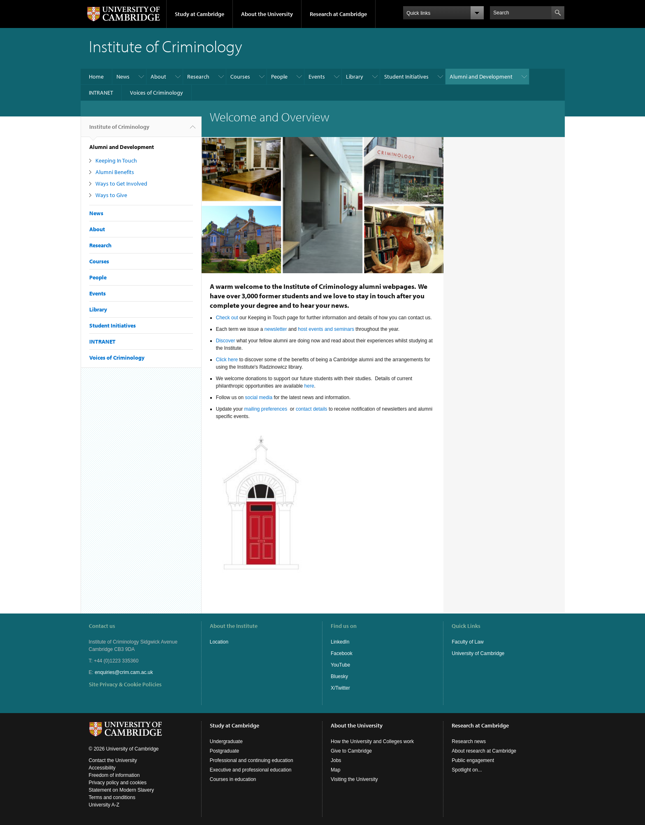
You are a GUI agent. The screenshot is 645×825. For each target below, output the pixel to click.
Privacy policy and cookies (118, 782)
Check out (227, 318)
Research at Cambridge (338, 14)
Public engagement (473, 760)
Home (96, 76)
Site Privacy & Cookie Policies (125, 684)
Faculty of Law (467, 642)
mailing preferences (266, 409)
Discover (225, 341)
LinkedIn (340, 642)
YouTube (340, 665)
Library (354, 76)
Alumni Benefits (114, 172)
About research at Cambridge (484, 751)
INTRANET (101, 92)
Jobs (336, 760)
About (158, 76)
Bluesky (339, 676)
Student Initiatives (406, 76)
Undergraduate (226, 741)
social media (258, 397)
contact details (311, 409)
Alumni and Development (481, 76)
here (309, 386)
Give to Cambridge (351, 751)
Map (335, 770)
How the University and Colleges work (372, 741)
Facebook (342, 653)
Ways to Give (111, 195)
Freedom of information (114, 775)
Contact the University (113, 760)
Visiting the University (354, 779)
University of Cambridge (478, 653)
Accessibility (102, 768)
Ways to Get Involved (121, 183)
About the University (267, 14)
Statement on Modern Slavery (121, 790)
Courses (240, 76)
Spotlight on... (467, 770)
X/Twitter (340, 688)
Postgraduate (224, 751)
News (123, 76)
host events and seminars (326, 329)
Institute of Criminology (119, 130)
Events (317, 76)
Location (219, 642)
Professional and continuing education (251, 760)
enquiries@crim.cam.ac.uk (124, 672)
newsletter (275, 329)
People (279, 76)
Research (198, 76)
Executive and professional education (251, 770)
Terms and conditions (112, 797)
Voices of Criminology (156, 92)
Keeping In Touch (116, 160)
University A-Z (104, 805)
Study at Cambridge (199, 14)
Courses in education (233, 779)
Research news (469, 741)
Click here (227, 360)
